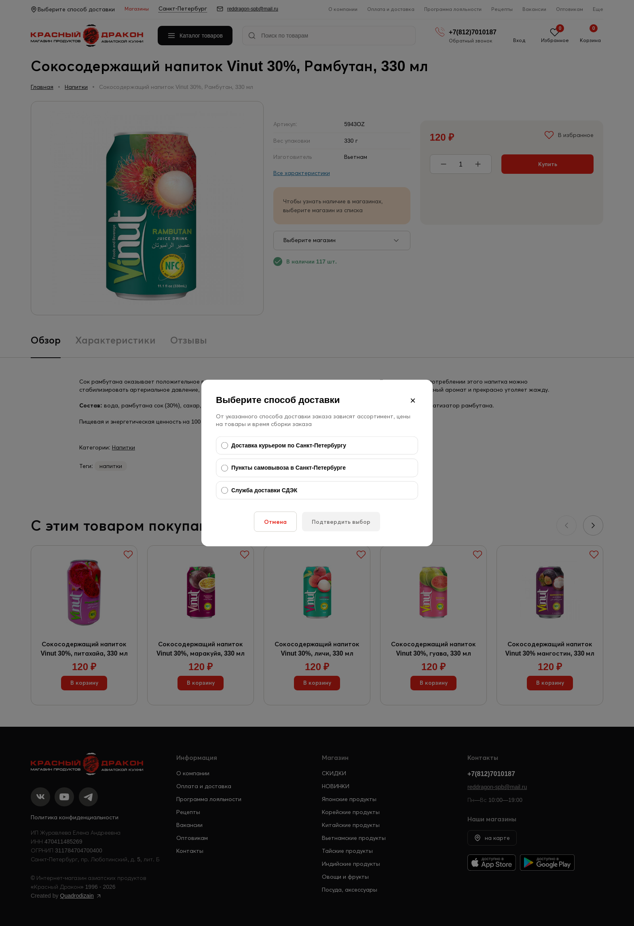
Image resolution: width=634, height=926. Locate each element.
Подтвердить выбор (341, 521)
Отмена (275, 521)
